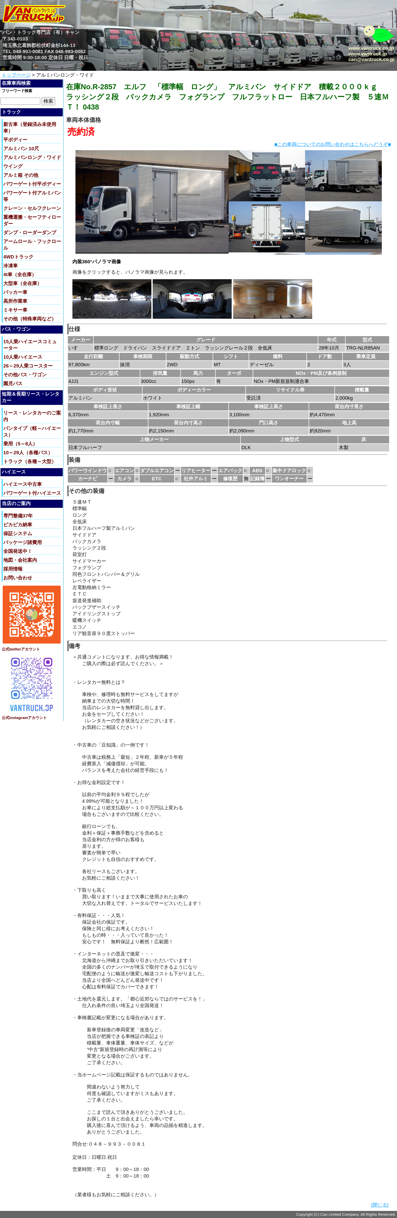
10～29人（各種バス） (28, 452)
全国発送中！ (17, 551)
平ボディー (15, 139)
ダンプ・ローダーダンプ (29, 232)
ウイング (13, 166)
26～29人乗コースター (28, 365)
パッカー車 (15, 292)
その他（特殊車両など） (29, 318)
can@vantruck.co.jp (371, 59)
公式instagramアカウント (24, 717)
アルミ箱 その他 (20, 175)
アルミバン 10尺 (21, 148)
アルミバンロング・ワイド (32, 157)
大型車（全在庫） (22, 283)
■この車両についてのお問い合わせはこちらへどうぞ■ (332, 144)
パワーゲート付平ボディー (32, 184)
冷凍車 (10, 265)
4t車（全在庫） (19, 274)
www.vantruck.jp (367, 53)
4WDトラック (18, 256)
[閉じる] (379, 1205)
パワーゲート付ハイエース (32, 493)
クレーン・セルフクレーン (32, 208)
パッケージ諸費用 (22, 542)
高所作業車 (15, 301)
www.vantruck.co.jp (371, 48)
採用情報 (13, 569)
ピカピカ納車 (17, 524)
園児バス (13, 383)
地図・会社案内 (20, 560)
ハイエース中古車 (22, 484)
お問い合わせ (17, 577)
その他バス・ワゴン (25, 374)
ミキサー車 (15, 310)
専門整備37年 (18, 515)
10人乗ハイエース (22, 357)
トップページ (16, 75)
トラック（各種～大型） (29, 461)
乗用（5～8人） (20, 443)
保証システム (17, 533)
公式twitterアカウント (21, 649)
